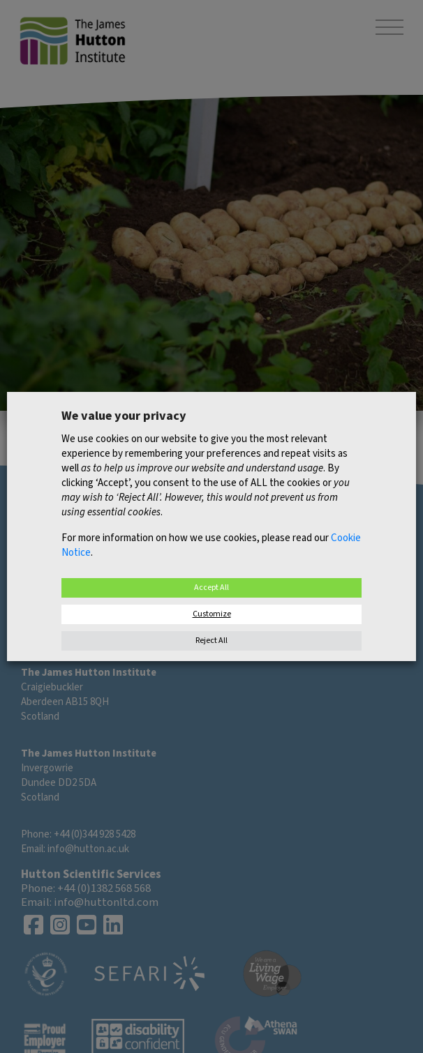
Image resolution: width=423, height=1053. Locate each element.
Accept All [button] (211, 587)
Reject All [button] (211, 640)
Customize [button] (212, 614)
